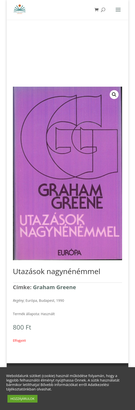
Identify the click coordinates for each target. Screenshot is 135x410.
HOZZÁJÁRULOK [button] (22, 398)
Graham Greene (54, 287)
